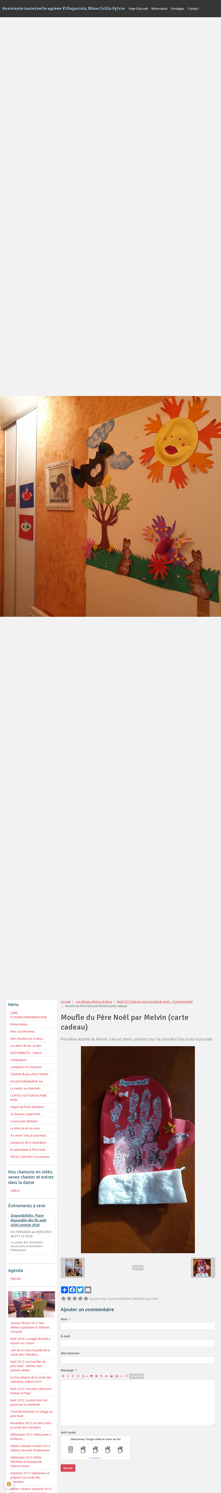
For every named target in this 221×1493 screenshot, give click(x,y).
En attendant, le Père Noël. (28, 1149)
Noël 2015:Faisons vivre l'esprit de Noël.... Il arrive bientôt (155, 1001)
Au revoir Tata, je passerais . (28, 1135)
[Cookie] (9, 1484)
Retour (138, 1267)
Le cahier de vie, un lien (25, 1045)
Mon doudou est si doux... (27, 1038)
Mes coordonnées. (22, 1031)
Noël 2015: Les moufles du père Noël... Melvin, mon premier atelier (28, 1366)
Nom (64, 1319)
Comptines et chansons (26, 1067)
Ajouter (68, 1468)
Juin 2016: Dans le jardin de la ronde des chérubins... (30, 1352)
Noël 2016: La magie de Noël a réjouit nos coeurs (30, 1341)
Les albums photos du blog (94, 1001)
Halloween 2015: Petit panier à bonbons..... (30, 1437)
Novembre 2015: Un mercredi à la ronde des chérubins (30, 1425)
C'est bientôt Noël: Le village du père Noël (31, 1414)
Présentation (19, 1024)
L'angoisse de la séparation (28, 1142)
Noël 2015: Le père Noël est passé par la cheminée (28, 1402)
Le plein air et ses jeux (25, 1128)
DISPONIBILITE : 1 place (26, 1053)
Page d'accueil (138, 8)
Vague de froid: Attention (27, 1107)
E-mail (65, 1336)
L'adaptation (18, 1060)
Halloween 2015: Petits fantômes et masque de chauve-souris (26, 1462)
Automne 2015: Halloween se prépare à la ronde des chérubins (30, 1477)
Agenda (15, 1278)
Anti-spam (68, 1432)
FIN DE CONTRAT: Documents (30, 1157)
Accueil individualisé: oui (26, 1081)
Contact (193, 8)
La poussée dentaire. (24, 1121)
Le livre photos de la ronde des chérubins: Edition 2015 (31, 1379)
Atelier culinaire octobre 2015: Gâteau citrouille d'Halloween (30, 1448)
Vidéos (15, 1190)
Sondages (177, 8)
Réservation (159, 8)
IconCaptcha (94, 1458)
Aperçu (136, 1376)
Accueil (66, 1001)
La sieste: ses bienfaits (25, 1088)
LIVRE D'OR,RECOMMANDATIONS (28, 1015)
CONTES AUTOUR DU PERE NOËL (28, 1098)
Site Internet (70, 1353)
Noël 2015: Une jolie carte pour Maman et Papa (31, 1391)
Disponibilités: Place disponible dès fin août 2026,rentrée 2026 (28, 1220)
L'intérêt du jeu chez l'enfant (29, 1074)
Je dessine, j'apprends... (26, 1114)
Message (67, 1370)
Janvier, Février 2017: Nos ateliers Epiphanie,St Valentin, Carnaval (30, 1327)
